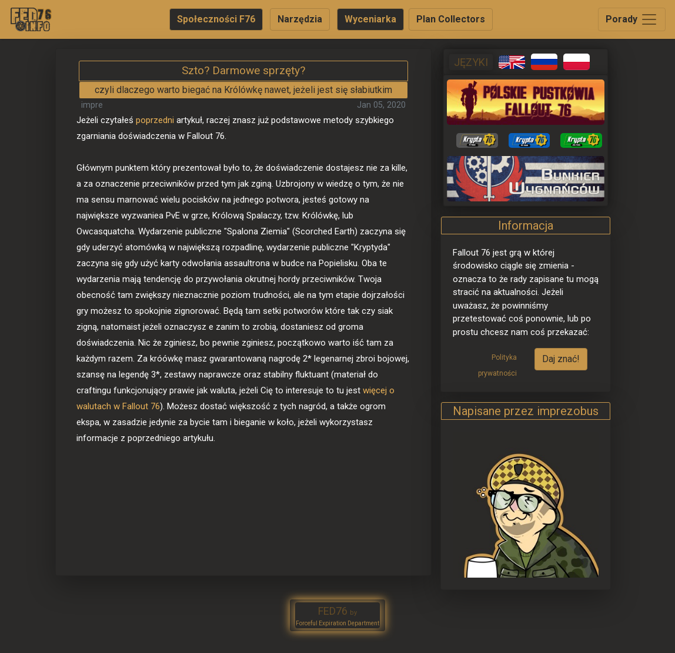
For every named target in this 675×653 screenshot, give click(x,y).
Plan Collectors (450, 19)
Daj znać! (561, 358)
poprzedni (155, 120)
